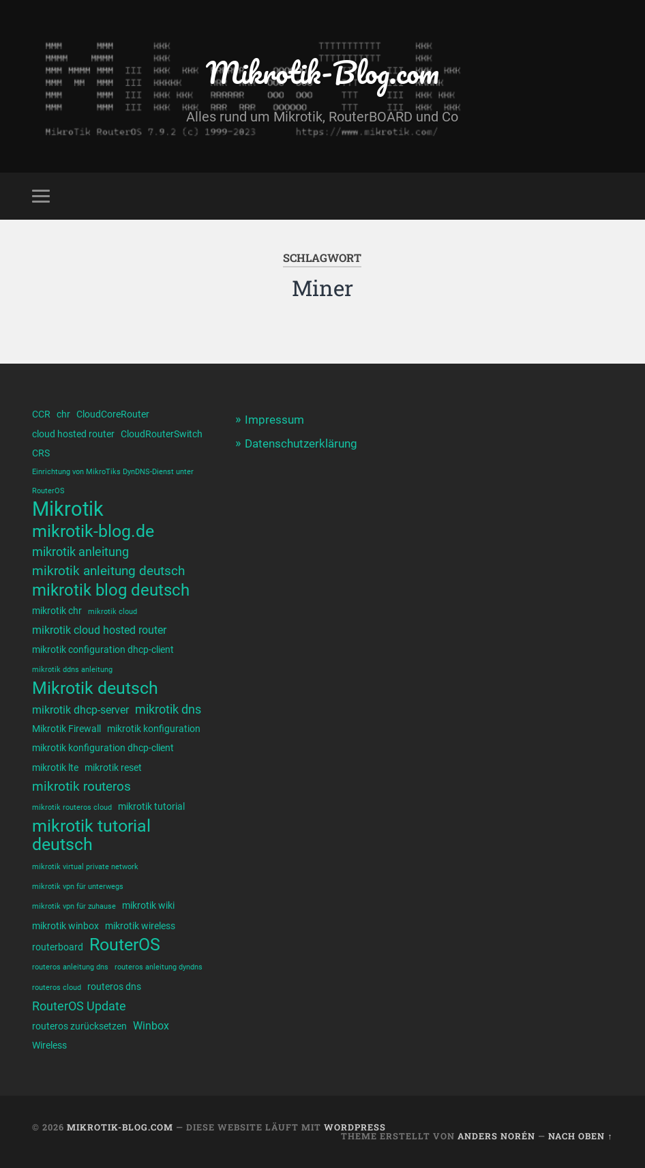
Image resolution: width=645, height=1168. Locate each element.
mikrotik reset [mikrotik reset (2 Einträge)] (113, 767)
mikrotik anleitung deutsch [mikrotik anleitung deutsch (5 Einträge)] (108, 571)
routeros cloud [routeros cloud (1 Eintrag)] (56, 987)
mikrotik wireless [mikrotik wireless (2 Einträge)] (140, 925)
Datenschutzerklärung (301, 443)
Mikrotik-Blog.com (322, 72)
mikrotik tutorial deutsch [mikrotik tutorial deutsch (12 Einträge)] (91, 835)
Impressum (274, 419)
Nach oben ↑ (580, 1135)
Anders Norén (496, 1135)
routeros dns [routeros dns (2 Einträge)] (114, 986)
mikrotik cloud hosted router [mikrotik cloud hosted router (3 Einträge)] (99, 630)
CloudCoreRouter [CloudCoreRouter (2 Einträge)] (112, 414)
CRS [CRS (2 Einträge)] (41, 453)
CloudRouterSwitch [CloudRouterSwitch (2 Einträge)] (161, 433)
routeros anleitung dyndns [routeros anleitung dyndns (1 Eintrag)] (158, 967)
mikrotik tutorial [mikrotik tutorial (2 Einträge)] (151, 806)
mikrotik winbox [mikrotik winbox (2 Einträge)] (65, 925)
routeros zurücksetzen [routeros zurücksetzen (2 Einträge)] (79, 1026)
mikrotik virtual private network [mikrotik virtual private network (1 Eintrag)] (85, 866)
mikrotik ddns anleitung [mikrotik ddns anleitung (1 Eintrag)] (72, 669)
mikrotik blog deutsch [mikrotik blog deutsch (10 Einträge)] (111, 590)
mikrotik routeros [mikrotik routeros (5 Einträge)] (81, 786)
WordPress (355, 1127)
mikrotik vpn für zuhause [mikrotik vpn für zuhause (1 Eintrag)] (74, 906)
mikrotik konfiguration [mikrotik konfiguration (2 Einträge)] (153, 728)
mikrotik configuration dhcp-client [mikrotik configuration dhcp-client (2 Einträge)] (103, 649)
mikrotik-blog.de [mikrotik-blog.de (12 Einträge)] (93, 531)
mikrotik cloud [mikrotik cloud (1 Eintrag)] (112, 611)
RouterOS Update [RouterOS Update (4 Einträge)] (79, 1006)
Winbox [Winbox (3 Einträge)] (151, 1025)
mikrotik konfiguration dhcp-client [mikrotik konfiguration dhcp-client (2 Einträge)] (103, 747)
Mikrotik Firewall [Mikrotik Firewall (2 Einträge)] (66, 728)
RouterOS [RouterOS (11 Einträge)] (124, 944)
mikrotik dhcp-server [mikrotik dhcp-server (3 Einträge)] (80, 709)
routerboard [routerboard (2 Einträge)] (57, 946)
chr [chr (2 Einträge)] (63, 414)
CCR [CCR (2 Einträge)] (41, 414)
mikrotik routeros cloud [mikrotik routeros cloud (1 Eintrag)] (72, 807)
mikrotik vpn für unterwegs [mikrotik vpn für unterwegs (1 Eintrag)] (77, 886)
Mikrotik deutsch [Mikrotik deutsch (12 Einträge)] (95, 688)
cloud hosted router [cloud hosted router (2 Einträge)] (73, 433)
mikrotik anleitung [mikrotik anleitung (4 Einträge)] (80, 551)
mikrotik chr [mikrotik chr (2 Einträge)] (57, 610)
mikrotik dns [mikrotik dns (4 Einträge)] (168, 709)
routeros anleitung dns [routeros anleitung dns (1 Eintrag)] (70, 967)
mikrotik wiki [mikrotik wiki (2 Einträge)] (148, 905)
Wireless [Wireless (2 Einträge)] (49, 1045)
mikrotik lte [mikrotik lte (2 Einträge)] (55, 767)
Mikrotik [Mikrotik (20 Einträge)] (68, 509)
